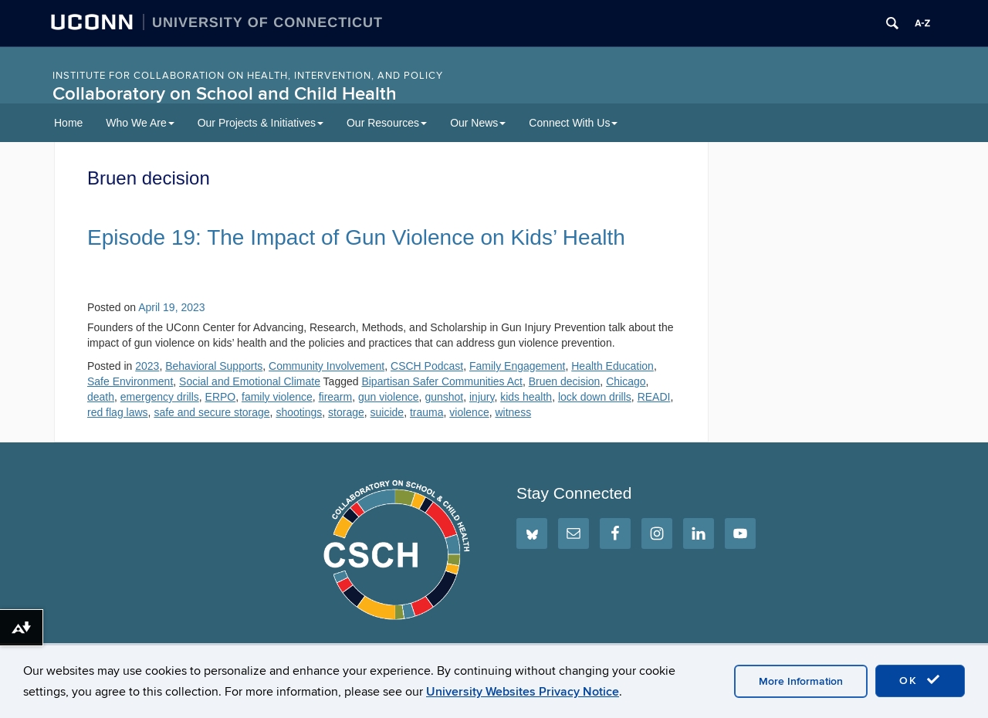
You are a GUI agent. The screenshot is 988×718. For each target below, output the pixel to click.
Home (68, 123)
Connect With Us (573, 123)
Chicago (625, 381)
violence (469, 412)
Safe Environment (130, 381)
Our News (478, 123)
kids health (526, 397)
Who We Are (140, 123)
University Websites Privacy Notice (522, 691)
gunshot (444, 397)
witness (513, 412)
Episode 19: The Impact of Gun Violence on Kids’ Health (356, 237)
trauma (427, 412)
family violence (277, 397)
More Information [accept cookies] (801, 681)
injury (481, 397)
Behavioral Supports (213, 366)
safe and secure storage (211, 412)
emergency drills (159, 397)
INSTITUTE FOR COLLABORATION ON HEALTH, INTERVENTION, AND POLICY (247, 75)
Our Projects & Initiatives (260, 123)
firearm (336, 397)
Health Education (612, 366)
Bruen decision (565, 381)
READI (654, 397)
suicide (387, 412)
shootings (299, 412)
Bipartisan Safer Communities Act (442, 381)
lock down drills (594, 397)
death (100, 397)
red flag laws (117, 412)
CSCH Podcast (427, 366)
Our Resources (387, 123)
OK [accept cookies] (920, 680)
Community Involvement (326, 366)
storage (346, 412)
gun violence (388, 397)
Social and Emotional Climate (249, 381)
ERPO (220, 397)
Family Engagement (517, 366)
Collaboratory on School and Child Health (224, 94)
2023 (147, 366)
